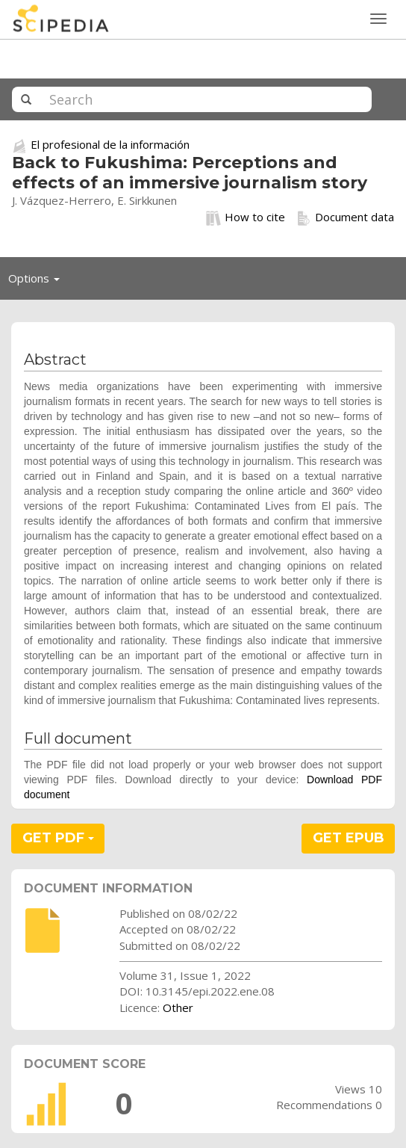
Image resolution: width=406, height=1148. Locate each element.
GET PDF (58, 838)
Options (38, 282)
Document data (345, 217)
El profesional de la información (110, 144)
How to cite (245, 217)
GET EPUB (348, 838)
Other (178, 1007)
